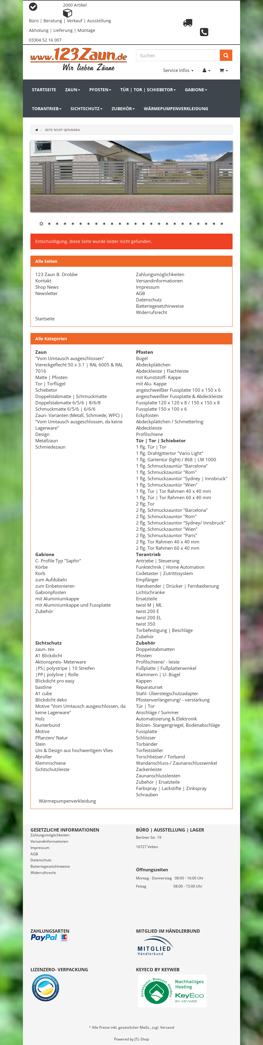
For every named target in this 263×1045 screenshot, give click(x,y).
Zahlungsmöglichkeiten (160, 274)
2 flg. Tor (145, 504)
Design (42, 434)
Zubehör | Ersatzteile (158, 782)
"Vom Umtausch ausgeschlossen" (69, 358)
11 (119, 224)
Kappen (144, 681)
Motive (42, 731)
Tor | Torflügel (50, 384)
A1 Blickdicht (48, 655)
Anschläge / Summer (157, 712)
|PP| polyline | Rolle (56, 674)
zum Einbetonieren (54, 586)
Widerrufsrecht (151, 312)
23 (214, 224)
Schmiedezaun (50, 447)
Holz (40, 719)
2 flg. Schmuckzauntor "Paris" (166, 535)
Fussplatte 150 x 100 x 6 (161, 409)
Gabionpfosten (50, 592)
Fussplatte (146, 731)
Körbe (41, 567)
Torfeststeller (149, 750)
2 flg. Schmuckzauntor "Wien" (167, 529)
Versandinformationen (159, 281)
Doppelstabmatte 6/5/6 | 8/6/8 (68, 403)
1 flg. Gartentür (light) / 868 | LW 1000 (176, 459)
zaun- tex (44, 649)
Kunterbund (47, 725)
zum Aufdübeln (51, 580)
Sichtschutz (87, 108)
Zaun (72, 89)
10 (112, 224)
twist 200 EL (148, 617)
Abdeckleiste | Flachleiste (162, 371)
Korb (40, 573)
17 (166, 224)
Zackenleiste (149, 769)
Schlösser (146, 738)
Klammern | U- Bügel (158, 674)
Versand (167, 1027)
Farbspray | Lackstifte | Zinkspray (171, 788)
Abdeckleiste (149, 428)
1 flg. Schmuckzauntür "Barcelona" (172, 466)
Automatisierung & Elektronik (166, 719)
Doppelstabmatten (155, 649)
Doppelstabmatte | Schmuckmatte (71, 396)
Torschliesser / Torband (160, 757)
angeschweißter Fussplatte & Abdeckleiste (179, 396)
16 (159, 224)
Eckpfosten (147, 415)
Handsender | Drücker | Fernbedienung (177, 586)
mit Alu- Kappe (151, 384)
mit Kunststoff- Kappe (158, 377)
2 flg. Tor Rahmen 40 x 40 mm (167, 542)
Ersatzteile (146, 599)
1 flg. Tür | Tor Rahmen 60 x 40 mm (173, 497)
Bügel (142, 358)
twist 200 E (147, 611)
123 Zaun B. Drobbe (56, 274)
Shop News (47, 287)
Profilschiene (149, 434)
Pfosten (100, 89)
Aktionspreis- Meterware (60, 662)
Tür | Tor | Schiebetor (148, 89)
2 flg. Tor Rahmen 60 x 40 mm (167, 548)
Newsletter (46, 293)
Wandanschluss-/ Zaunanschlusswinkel (176, 763)
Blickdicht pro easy (54, 681)
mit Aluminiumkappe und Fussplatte (73, 605)
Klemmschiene (50, 763)
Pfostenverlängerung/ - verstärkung (173, 700)
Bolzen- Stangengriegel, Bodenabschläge (178, 725)
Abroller (43, 757)
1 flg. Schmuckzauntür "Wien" (167, 485)
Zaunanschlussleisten (158, 776)
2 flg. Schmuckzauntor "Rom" (166, 516)
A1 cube (43, 693)
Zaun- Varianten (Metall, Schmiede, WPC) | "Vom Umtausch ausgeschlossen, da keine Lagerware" (79, 421)
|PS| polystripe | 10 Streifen (65, 668)
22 (206, 224)
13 (135, 224)
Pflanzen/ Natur (51, 738)
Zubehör (123, 108)
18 (174, 224)
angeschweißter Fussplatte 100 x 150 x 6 (178, 390)
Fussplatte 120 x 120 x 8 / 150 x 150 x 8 (178, 403)
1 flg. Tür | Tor (151, 447)
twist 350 (145, 624)
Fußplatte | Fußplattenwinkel (166, 668)
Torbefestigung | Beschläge (164, 630)
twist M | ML (149, 605)
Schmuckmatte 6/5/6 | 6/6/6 (65, 409)
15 (151, 224)
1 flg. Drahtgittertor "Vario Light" (169, 453)
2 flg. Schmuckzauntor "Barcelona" (172, 510)
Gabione (196, 89)
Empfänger (147, 580)
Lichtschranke (150, 592)
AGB (140, 293)
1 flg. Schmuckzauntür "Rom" (166, 472)
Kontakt (43, 281)
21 (198, 224)
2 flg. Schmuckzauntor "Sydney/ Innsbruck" (181, 523)
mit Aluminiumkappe (57, 599)
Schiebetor (46, 390)
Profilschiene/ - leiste (157, 662)
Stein (40, 744)
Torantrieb (47, 108)
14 (143, 224)
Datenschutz (149, 300)
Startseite (44, 89)
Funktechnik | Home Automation (170, 567)
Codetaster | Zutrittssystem (164, 573)
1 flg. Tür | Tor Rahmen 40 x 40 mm (173, 491)
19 (182, 224)
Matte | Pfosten (51, 377)
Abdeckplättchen (153, 365)
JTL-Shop (142, 1039)
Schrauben (147, 795)
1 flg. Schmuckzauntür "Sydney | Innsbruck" (181, 478)
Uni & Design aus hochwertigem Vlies (74, 750)
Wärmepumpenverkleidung (176, 108)
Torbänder (147, 744)
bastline (43, 687)
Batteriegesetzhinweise (160, 306)
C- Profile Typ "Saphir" (58, 561)
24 (221, 224)
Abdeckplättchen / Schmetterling (169, 421)
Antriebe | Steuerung (157, 561)
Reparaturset (149, 687)
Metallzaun (46, 440)
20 (190, 224)
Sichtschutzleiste (52, 769)
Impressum (148, 287)
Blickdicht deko (51, 700)
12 (127, 224)
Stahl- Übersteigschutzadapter (167, 693)
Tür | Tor (145, 706)
